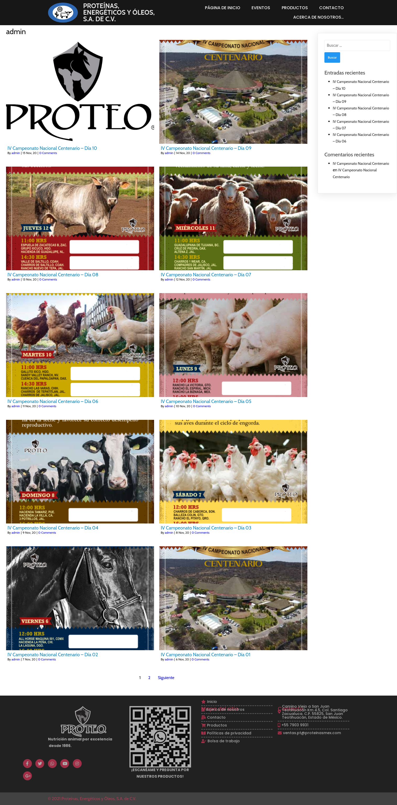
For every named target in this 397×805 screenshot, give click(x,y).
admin (16, 153)
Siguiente (166, 677)
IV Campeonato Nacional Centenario (361, 163)
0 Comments (48, 153)
